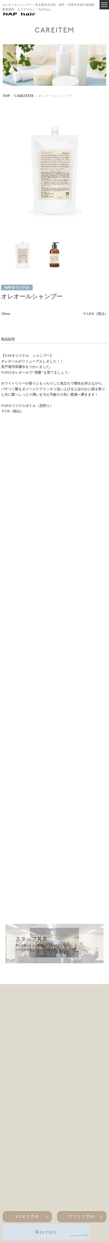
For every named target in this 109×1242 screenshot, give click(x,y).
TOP (6, 96)
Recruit (60, 1232)
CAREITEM (23, 96)
